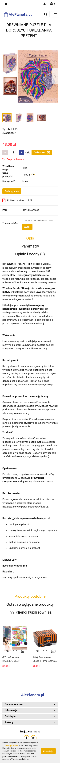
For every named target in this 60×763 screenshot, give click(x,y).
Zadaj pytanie (12, 191)
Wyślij (27, 227)
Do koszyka (42, 152)
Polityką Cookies (11, 745)
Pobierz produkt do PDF (17, 200)
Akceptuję (48, 751)
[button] (53, 4)
